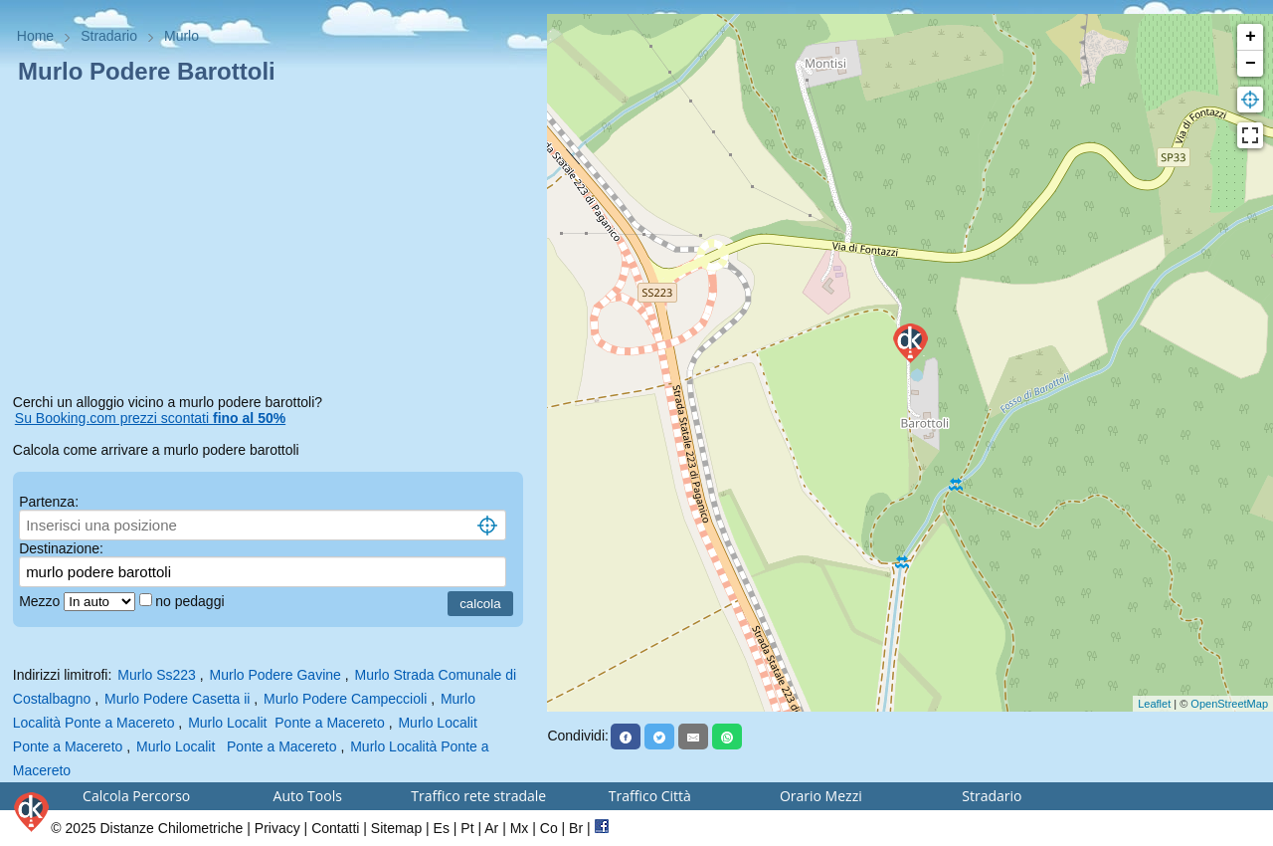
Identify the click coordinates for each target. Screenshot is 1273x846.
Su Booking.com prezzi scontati (150, 418)
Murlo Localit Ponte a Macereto (286, 723)
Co (549, 828)
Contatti (335, 828)
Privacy (277, 828)
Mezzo (41, 601)
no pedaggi (191, 601)
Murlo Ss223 (156, 675)
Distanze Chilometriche (171, 828)
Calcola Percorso (136, 795)
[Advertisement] (274, 243)
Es (442, 828)
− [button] (1250, 64)
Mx (519, 828)
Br (576, 828)
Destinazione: (61, 548)
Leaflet (1154, 704)
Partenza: (49, 502)
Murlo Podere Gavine (275, 675)
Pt (466, 828)
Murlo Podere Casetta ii (177, 699)
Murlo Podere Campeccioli (345, 699)
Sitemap (396, 828)
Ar (491, 828)
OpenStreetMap (1229, 704)
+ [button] (1250, 37)
